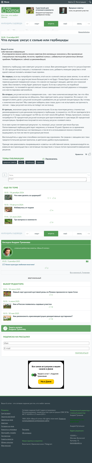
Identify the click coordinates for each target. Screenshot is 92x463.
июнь (79, 23)
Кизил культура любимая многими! (19, 264)
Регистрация (81, 2)
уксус (21, 162)
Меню (5, 2)
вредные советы (9, 162)
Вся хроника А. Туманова (80, 272)
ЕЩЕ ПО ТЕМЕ (11, 187)
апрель (51, 23)
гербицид (30, 162)
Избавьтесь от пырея (24, 207)
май (65, 23)
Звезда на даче (7, 420)
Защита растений (8, 417)
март (37, 23)
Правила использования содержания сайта (44, 420)
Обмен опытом (7, 442)
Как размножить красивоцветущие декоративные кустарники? (43, 316)
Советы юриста (7, 439)
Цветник (4, 423)
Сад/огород (5, 413)
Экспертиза (5, 436)
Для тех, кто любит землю (10, 12)
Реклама (25, 429)
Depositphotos (84, 32)
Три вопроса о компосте (25, 219)
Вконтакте (26, 444)
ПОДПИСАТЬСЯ (81, 353)
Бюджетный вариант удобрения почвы (44, 13)
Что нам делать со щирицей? (27, 195)
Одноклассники (38, 444)
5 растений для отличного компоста (44, 9)
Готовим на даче (7, 426)
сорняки (40, 162)
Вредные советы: (76, 8)
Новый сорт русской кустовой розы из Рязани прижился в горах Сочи (45, 292)
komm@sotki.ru (76, 443)
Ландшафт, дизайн (8, 433)
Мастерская (6, 446)
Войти (70, 2)
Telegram (48, 444)
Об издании (26, 433)
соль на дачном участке (79, 10)
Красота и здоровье (9, 429)
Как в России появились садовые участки (32, 304)
